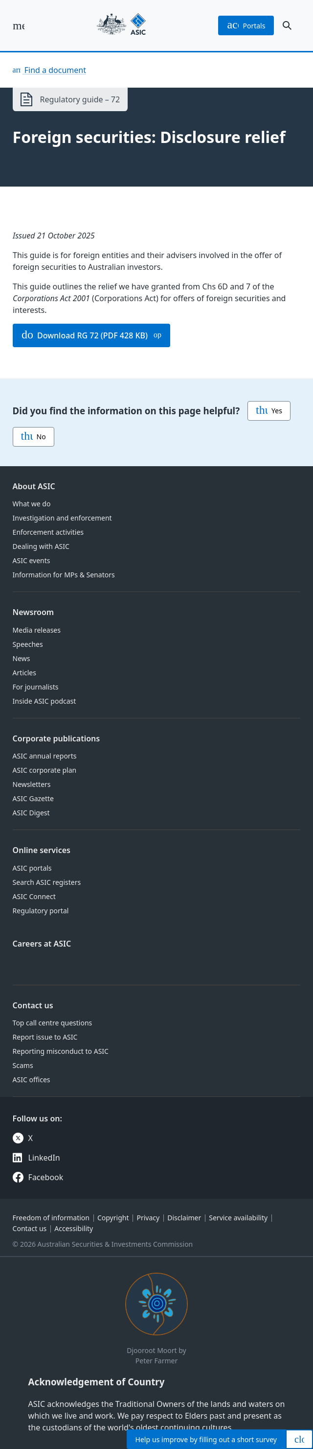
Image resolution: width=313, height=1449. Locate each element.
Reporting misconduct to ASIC (61, 1051)
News (21, 658)
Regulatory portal (41, 910)
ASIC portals (32, 868)
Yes (269, 411)
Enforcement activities (48, 532)
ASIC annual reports (45, 755)
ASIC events (31, 560)
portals (246, 25)
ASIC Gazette (33, 798)
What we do (32, 503)
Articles (24, 672)
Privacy (147, 1217)
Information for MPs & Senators (64, 574)
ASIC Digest (31, 812)
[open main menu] (18, 25)
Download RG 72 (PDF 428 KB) (85, 335)
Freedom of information (51, 1217)
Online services (41, 850)
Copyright (113, 1217)
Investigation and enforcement (62, 518)
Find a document (54, 70)
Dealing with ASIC (41, 546)
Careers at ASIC (42, 943)
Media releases (37, 630)
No (33, 437)
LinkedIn (44, 1157)
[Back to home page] (121, 25)
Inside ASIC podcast (44, 701)
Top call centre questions (52, 1022)
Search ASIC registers (47, 882)
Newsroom (33, 612)
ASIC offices (31, 1079)
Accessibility (73, 1228)
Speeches (28, 644)
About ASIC (34, 486)
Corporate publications (56, 738)
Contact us (33, 1005)
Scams (23, 1065)
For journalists (36, 686)
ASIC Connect (34, 896)
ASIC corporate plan (45, 770)
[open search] (287, 25)
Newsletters (32, 784)
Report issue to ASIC (45, 1037)
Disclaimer (184, 1217)
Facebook (46, 1177)
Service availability (238, 1217)
